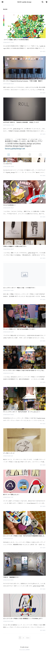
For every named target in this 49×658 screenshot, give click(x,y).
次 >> (27, 637)
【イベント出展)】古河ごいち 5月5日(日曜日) (16, 39)
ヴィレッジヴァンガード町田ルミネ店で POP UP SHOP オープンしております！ (24, 370)
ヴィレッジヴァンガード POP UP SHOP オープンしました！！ (21, 411)
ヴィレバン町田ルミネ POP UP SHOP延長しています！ (19, 329)
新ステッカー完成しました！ (11, 494)
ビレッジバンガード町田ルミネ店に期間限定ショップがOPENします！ (23, 618)
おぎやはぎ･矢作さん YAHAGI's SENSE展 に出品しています (21, 122)
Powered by (25, 649)
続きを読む (43, 51)
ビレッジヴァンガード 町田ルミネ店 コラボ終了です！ (19, 287)
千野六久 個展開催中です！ (11, 577)
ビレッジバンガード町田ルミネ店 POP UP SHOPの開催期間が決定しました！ (24, 535)
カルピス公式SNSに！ (9, 205)
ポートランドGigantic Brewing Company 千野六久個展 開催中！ (23, 81)
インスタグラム (7, 163)
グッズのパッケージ (8, 453)
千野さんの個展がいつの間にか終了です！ (15, 246)
